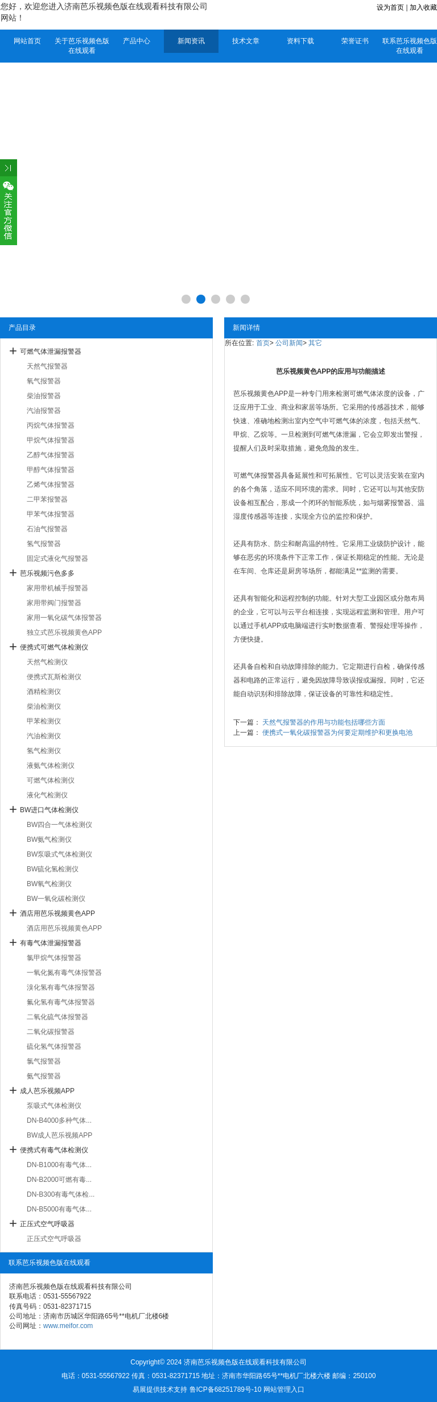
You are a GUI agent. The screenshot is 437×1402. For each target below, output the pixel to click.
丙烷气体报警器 (51, 425)
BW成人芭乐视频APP (59, 1135)
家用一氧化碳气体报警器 (64, 618)
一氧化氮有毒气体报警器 (64, 973)
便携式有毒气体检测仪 (54, 1150)
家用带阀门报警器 (54, 603)
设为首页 (390, 7)
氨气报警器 (44, 1076)
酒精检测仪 (44, 692)
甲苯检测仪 (44, 721)
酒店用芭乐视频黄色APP (57, 913)
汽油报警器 (44, 411)
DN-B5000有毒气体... (59, 1209)
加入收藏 (423, 7)
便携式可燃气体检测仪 (54, 647)
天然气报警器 (47, 366)
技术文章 (245, 41)
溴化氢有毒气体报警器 (61, 987)
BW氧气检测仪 (49, 884)
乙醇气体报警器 (51, 455)
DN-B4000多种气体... (59, 1120)
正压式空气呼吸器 (47, 1224)
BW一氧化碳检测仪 (56, 899)
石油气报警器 (47, 529)
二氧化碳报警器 (51, 1032)
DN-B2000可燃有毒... (59, 1180)
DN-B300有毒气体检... (60, 1194)
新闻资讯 (191, 41)
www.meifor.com (68, 1326)
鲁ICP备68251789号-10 (225, 1389)
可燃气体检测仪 (51, 780)
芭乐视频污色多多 (47, 573)
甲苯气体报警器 (51, 514)
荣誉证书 (355, 41)
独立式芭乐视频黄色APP (64, 632)
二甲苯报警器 (47, 499)
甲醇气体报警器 (51, 470)
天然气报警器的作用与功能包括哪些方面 (323, 722)
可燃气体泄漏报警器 (50, 351)
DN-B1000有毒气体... (59, 1165)
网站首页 (27, 41)
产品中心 (136, 41)
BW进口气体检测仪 (49, 810)
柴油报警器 (44, 396)
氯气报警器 (44, 1061)
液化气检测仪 (47, 795)
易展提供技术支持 (160, 1389)
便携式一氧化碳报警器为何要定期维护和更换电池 (337, 733)
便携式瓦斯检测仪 (54, 677)
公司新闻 (289, 343)
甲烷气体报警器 (51, 440)
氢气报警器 (44, 544)
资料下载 (300, 41)
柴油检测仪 (44, 706)
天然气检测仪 (47, 662)
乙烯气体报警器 (51, 485)
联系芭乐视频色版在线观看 (409, 46)
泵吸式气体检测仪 (54, 1106)
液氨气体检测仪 (51, 766)
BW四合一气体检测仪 (59, 825)
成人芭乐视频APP (47, 1091)
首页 (263, 343)
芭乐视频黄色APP (260, 394)
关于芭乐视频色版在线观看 (82, 46)
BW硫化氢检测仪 (53, 869)
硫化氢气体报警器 (54, 1047)
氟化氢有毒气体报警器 (61, 1002)
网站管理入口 (283, 1389)
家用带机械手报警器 (57, 588)
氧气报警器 (44, 381)
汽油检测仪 (44, 736)
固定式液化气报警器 (57, 559)
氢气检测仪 (44, 751)
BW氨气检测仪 (49, 839)
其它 (315, 343)
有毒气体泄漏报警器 (50, 943)
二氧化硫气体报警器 (57, 1017)
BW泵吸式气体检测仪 (59, 854)
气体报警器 (264, 475)
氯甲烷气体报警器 (54, 958)
